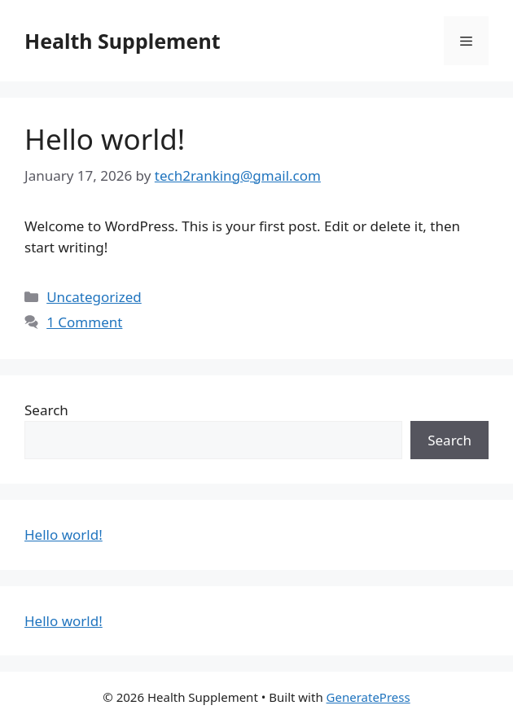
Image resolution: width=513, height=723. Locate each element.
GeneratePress (368, 697)
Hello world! (104, 139)
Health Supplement (122, 41)
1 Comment (84, 322)
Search (46, 410)
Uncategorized (94, 296)
